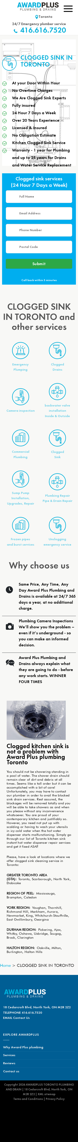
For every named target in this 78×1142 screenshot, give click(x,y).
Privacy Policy (55, 1099)
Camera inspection (20, 411)
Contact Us (21, 1018)
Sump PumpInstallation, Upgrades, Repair (20, 498)
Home (5, 965)
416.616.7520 (43, 30)
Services (9, 1055)
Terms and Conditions (28, 1099)
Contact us (11, 1071)
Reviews (9, 1063)
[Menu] (68, 8)
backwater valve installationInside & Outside (57, 411)
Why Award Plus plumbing (23, 1047)
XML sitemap (46, 1094)
